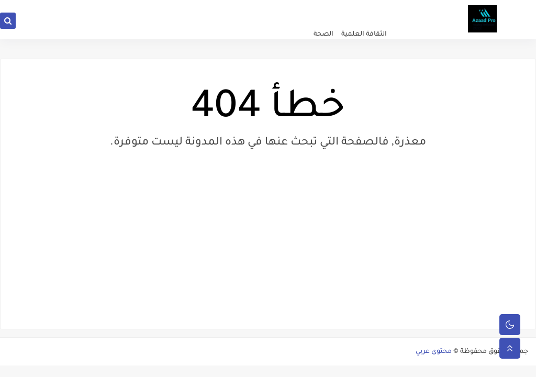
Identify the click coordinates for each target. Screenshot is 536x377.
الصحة (323, 34)
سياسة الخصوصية (317, 8)
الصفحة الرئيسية (369, 8)
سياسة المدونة (238, 8)
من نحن (202, 8)
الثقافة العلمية (364, 34)
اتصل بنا (275, 8)
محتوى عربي (434, 352)
